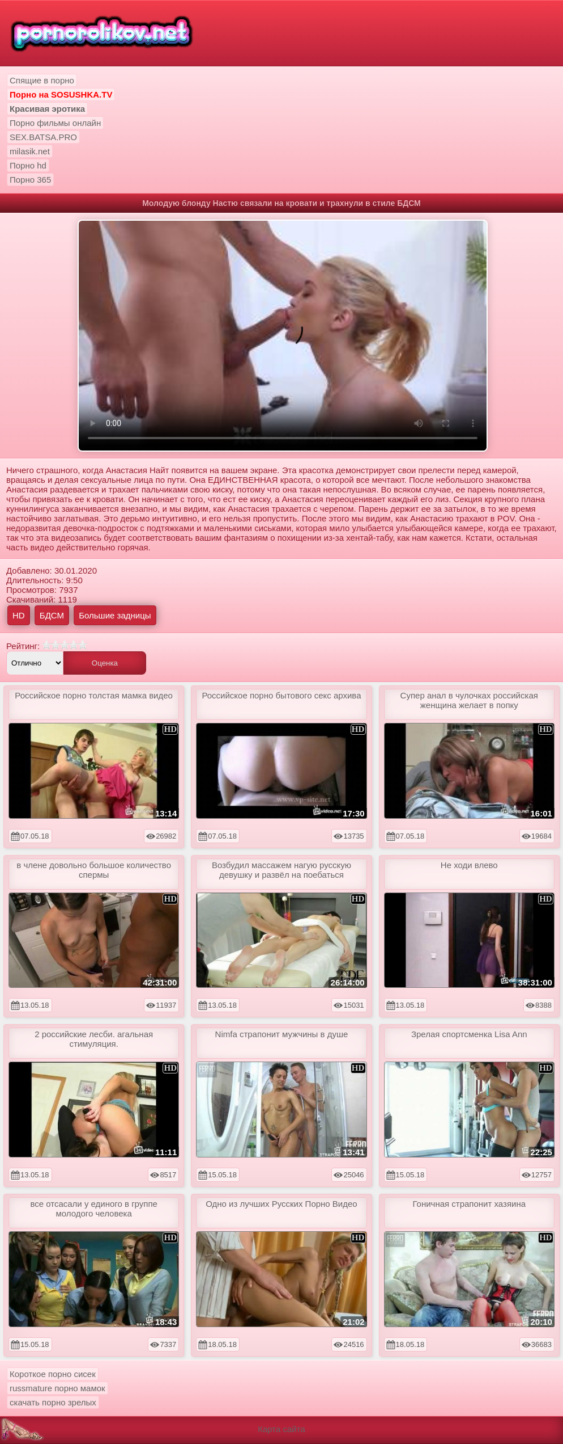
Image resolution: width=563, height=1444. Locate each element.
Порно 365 (30, 179)
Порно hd (28, 165)
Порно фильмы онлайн (55, 123)
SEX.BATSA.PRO (43, 137)
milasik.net (30, 151)
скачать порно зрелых (53, 1402)
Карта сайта (281, 1429)
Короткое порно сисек (53, 1374)
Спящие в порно (42, 80)
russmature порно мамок (57, 1388)
